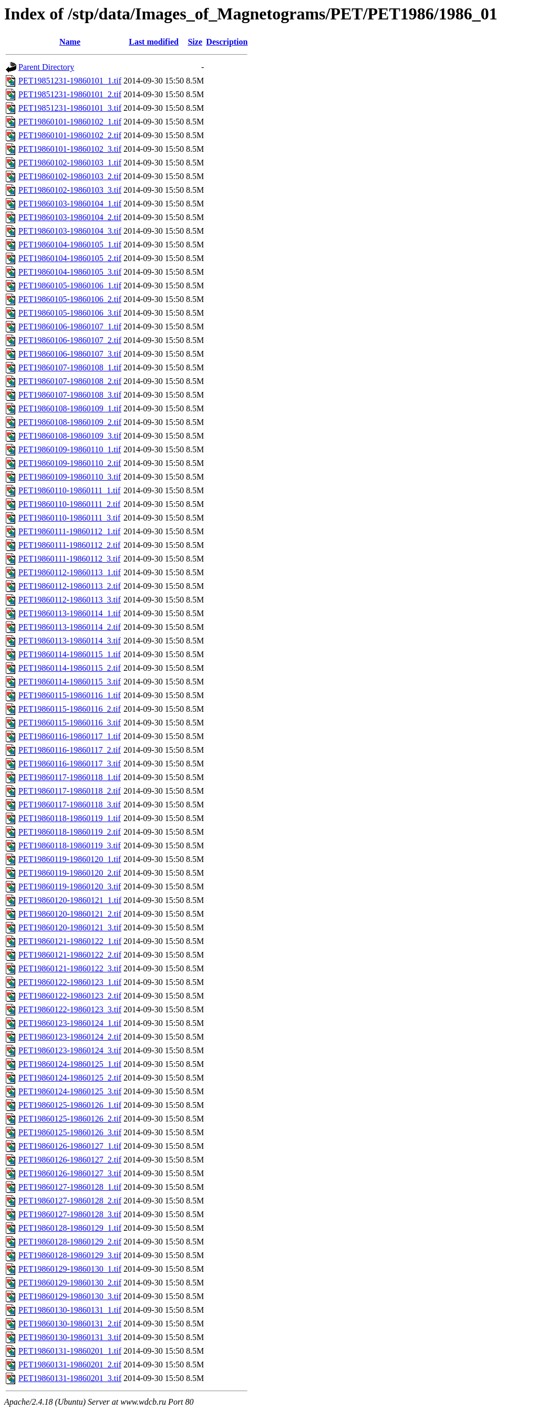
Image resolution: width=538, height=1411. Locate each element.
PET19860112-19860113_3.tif (69, 599)
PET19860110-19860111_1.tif (69, 490)
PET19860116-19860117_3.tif (69, 763)
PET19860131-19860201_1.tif (69, 1350)
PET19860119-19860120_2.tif (69, 872)
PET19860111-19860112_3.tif (69, 558)
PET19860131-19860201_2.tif (69, 1364)
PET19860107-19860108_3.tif (69, 394)
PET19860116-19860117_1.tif (69, 736)
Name (69, 41)
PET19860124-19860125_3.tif (69, 1091)
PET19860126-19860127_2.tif (69, 1159)
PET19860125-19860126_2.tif (69, 1118)
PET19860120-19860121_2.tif (69, 913)
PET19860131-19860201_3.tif (69, 1378)
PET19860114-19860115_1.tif (69, 654)
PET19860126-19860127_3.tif (69, 1173)
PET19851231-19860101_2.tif (69, 94)
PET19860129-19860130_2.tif (69, 1282)
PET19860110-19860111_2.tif (69, 504)
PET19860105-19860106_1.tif (69, 285)
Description (226, 41)
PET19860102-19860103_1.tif (69, 162)
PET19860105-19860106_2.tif (69, 299)
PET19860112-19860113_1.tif (69, 572)
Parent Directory (46, 67)
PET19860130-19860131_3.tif (69, 1337)
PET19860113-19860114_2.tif (69, 626)
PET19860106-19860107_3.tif (69, 353)
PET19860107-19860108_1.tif (69, 367)
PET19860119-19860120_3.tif (69, 886)
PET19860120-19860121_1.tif (69, 900)
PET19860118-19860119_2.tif (69, 831)
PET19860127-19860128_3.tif (69, 1214)
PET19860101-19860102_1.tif (69, 121)
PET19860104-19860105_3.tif (69, 271)
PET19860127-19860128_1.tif (69, 1186)
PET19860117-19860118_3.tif (69, 804)
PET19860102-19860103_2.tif (69, 176)
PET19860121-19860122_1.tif (69, 941)
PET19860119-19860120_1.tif (69, 859)
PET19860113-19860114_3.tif (69, 640)
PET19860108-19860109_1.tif (69, 408)
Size (195, 41)
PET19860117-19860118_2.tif (69, 790)
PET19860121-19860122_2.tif (69, 954)
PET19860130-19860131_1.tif (69, 1309)
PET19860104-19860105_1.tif (69, 244)
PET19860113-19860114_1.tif (69, 613)
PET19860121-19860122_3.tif (69, 968)
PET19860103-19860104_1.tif (69, 203)
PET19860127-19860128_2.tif (69, 1200)
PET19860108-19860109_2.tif (69, 422)
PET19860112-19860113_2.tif (69, 586)
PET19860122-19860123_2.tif (69, 995)
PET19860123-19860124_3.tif (69, 1050)
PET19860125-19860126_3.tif (69, 1132)
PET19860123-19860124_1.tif (69, 1023)
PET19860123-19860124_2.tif (69, 1036)
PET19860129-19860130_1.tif (69, 1268)
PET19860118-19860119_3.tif (69, 845)
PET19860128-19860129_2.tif (69, 1241)
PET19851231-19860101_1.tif (69, 80)
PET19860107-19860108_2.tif (69, 381)
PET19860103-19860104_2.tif (69, 217)
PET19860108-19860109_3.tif (69, 435)
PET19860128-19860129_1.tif (69, 1227)
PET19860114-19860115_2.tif (69, 667)
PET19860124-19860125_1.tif (69, 1064)
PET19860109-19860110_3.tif (69, 476)
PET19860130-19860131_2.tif (69, 1323)
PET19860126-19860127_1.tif (69, 1146)
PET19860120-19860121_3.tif (69, 927)
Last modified (154, 41)
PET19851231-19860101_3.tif (69, 107)
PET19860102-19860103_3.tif (69, 189)
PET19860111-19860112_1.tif (69, 531)
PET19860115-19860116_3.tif (69, 722)
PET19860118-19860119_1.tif (69, 818)
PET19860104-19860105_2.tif (69, 258)
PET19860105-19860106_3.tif (69, 312)
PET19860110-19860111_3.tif (69, 517)
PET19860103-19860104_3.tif (69, 230)
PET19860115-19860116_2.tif (69, 708)
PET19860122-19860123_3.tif (69, 1009)
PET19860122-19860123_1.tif (69, 982)
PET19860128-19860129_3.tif (69, 1255)
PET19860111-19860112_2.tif (69, 545)
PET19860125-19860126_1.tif (69, 1105)
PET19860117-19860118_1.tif (69, 777)
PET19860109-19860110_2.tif (69, 463)
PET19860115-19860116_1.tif (69, 695)
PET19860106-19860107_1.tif (69, 326)
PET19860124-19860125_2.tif (69, 1077)
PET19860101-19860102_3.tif (69, 148)
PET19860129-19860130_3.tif (69, 1296)
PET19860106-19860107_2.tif (69, 340)
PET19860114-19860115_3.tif (69, 681)
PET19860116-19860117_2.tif (69, 749)
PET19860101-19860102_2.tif (69, 135)
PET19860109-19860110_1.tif (69, 449)
